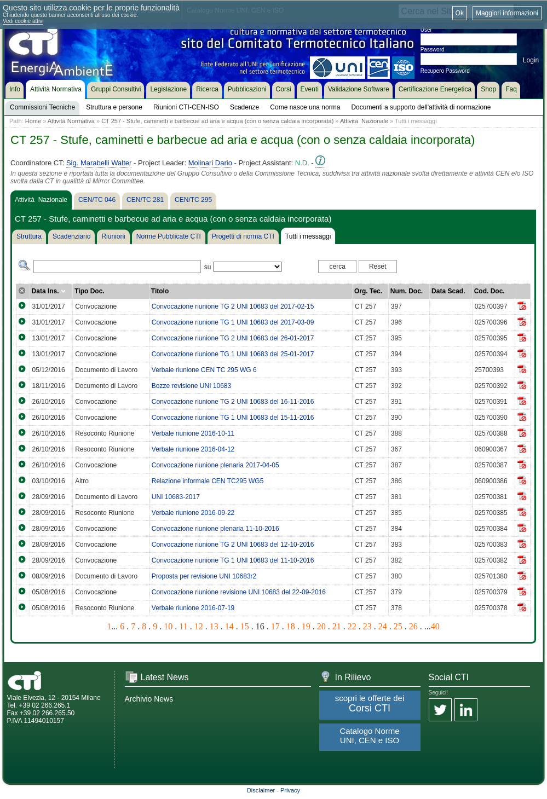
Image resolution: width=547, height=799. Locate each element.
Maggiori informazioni (507, 13)
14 (229, 626)
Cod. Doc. (489, 291)
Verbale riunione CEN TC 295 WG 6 (204, 370)
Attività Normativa (71, 121)
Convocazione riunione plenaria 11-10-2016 (215, 528)
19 (306, 626)
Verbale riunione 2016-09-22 (193, 513)
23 (367, 626)
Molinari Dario (210, 163)
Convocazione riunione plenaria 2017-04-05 (215, 465)
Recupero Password (445, 71)
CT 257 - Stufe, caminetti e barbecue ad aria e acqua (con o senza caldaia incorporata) (217, 121)
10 (168, 626)
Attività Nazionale (364, 121)
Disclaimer (261, 790)
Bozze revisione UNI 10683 (191, 386)
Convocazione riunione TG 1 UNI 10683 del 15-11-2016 (233, 417)
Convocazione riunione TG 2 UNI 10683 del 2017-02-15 (233, 306)
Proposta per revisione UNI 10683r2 (204, 576)
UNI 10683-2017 (176, 497)
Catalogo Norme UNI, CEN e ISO (369, 735)
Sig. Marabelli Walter (98, 163)
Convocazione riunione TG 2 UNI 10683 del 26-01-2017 (233, 338)
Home (33, 121)
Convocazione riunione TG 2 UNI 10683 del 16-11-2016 (233, 402)
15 (244, 626)
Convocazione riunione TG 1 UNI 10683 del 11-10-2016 (233, 560)
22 (352, 626)
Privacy (290, 790)
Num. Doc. (406, 291)
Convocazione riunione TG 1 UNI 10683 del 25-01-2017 (233, 354)
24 (382, 626)
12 (198, 626)
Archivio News (149, 698)
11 (183, 626)
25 (398, 626)
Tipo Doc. (89, 291)
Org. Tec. (368, 291)
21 (336, 626)
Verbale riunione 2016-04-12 (193, 449)
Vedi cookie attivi (23, 21)
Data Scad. (448, 291)
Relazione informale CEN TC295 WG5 (208, 481)
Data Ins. (49, 291)
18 (290, 626)
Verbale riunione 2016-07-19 (193, 608)
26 (413, 626)
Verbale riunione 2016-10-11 (193, 433)
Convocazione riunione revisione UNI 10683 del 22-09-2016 (239, 592)
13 (214, 626)
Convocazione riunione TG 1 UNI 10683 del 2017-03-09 (233, 322)
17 (275, 626)
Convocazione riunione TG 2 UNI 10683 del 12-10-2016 (233, 544)
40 (435, 626)
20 (321, 626)
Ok (460, 13)
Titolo (160, 291)
